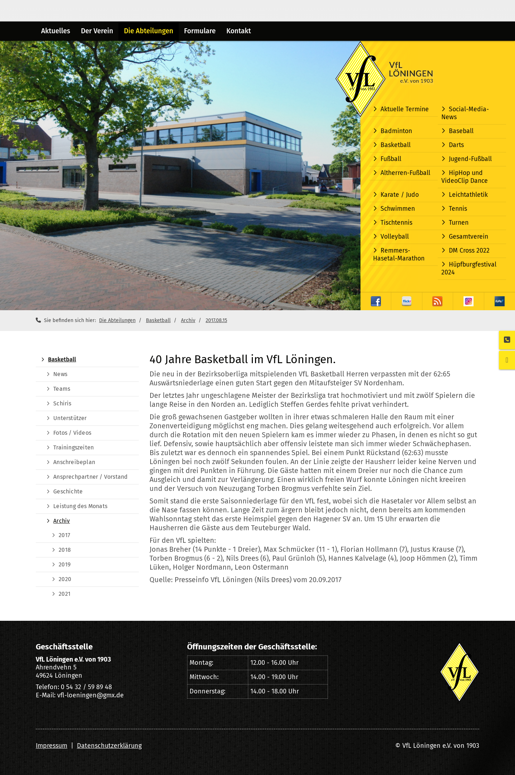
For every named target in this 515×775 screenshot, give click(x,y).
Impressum (51, 746)
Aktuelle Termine (405, 109)
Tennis (458, 209)
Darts (456, 145)
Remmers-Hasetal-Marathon (399, 254)
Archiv (188, 320)
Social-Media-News (465, 113)
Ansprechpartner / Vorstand (90, 476)
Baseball (461, 131)
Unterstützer (70, 418)
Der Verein (97, 31)
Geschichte (68, 491)
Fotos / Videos (72, 432)
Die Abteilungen (148, 31)
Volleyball (395, 236)
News (60, 374)
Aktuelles (55, 31)
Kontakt (238, 31)
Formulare (200, 31)
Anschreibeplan (74, 462)
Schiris (62, 403)
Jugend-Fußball (470, 159)
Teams (61, 388)
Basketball (396, 145)
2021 (64, 593)
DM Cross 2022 (469, 250)
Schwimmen (398, 209)
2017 (64, 535)
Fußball (391, 159)
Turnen (459, 222)
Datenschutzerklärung (109, 746)
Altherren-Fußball (405, 173)
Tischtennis (396, 222)
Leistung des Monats (80, 506)
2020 (65, 579)
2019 (64, 564)
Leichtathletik (468, 195)
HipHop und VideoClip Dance (464, 177)
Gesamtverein (468, 236)
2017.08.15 (216, 320)
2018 (65, 549)
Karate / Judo (400, 195)
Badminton (396, 131)
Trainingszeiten (73, 447)
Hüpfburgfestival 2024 (468, 268)
